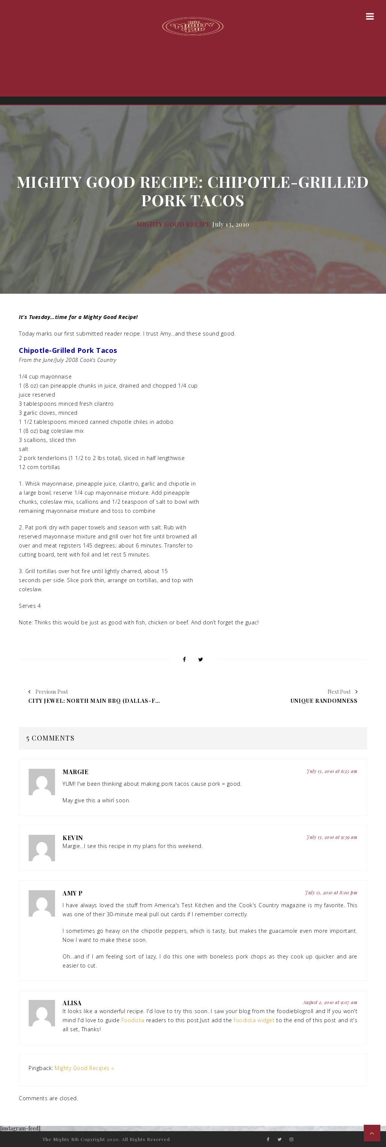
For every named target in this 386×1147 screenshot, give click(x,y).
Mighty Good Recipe (173, 224)
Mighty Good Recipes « (84, 1068)
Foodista (132, 1020)
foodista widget (254, 1020)
